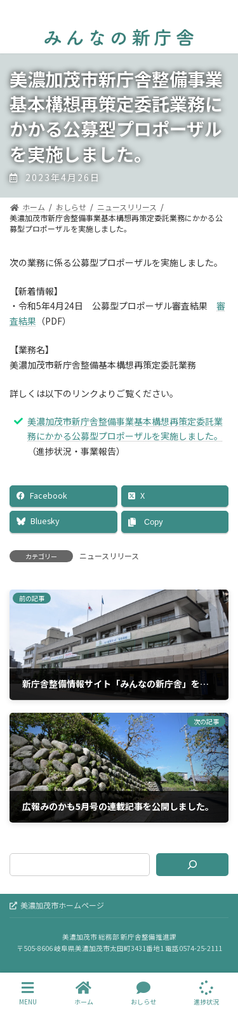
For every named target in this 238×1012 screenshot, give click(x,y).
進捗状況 (206, 993)
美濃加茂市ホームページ (57, 905)
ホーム (83, 993)
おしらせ (143, 993)
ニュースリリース (109, 555)
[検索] (192, 864)
